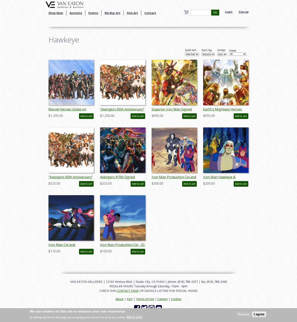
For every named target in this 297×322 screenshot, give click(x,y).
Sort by (207, 50)
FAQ (130, 299)
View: (233, 50)
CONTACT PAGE (128, 291)
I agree (259, 314)
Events (93, 13)
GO (215, 12)
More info (134, 317)
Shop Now (55, 13)
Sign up (244, 12)
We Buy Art (112, 13)
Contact (150, 13)
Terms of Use (145, 299)
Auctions (76, 13)
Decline (243, 314)
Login (228, 12)
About (120, 299)
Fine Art (132, 13)
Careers (162, 299)
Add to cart (86, 116)
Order (221, 50)
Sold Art (191, 50)
